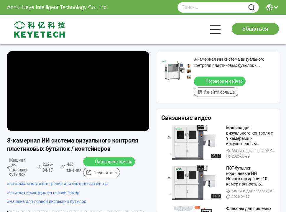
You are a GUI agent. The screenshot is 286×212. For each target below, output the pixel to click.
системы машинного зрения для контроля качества (58, 183)
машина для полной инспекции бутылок (47, 201)
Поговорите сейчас (109, 161)
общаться (255, 29)
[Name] (251, 7)
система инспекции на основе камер (44, 192)
